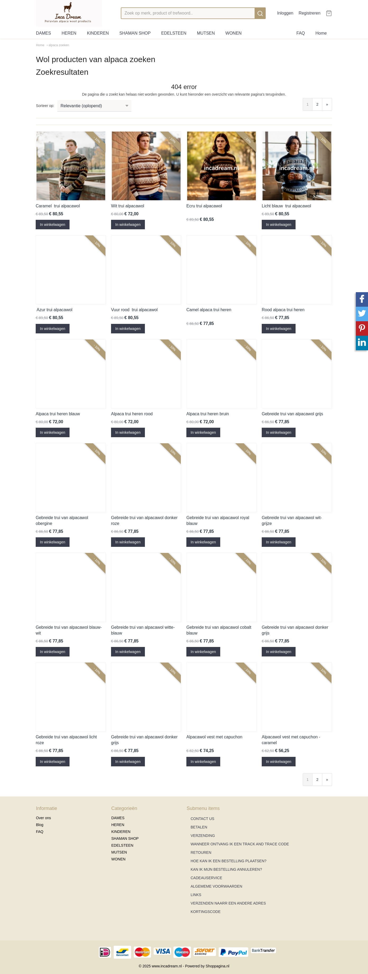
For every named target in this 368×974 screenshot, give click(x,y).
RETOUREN (201, 852)
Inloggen (285, 13)
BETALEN (199, 827)
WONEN (234, 33)
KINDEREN (98, 33)
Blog (39, 825)
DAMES (43, 33)
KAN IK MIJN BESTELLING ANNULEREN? (226, 869)
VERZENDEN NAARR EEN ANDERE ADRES (228, 903)
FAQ (300, 33)
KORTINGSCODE (205, 912)
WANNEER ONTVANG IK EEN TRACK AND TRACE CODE (240, 844)
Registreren (309, 13)
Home (321, 33)
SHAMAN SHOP (135, 33)
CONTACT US (202, 819)
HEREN (69, 33)
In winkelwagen (52, 224)
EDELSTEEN (173, 33)
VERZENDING (203, 835)
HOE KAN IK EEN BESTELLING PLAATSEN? (228, 861)
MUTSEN (206, 33)
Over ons (43, 818)
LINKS (196, 895)
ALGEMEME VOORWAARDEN (216, 886)
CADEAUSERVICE (206, 878)
